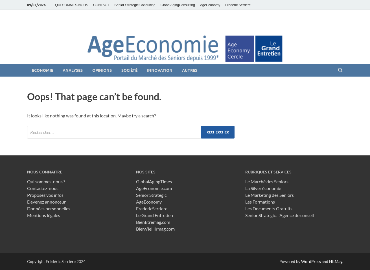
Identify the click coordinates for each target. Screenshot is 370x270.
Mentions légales (43, 215)
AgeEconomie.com (154, 188)
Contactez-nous (42, 188)
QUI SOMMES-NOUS (71, 5)
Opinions (102, 70)
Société (129, 70)
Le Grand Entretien (154, 215)
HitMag (335, 261)
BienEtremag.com (153, 222)
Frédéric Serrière (238, 5)
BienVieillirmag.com (155, 228)
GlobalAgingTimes (154, 181)
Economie (42, 70)
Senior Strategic (151, 195)
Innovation (159, 70)
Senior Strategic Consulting (134, 5)
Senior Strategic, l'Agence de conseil (279, 215)
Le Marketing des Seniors (269, 195)
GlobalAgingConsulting (178, 5)
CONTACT (101, 5)
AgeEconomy (210, 5)
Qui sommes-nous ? (46, 181)
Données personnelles (48, 208)
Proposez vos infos (45, 195)
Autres (189, 70)
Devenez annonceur (46, 201)
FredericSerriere (151, 208)
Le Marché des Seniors (266, 181)
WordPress (311, 261)
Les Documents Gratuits (268, 208)
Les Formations (260, 201)
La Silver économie (263, 188)
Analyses (73, 70)
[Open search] (340, 70)
